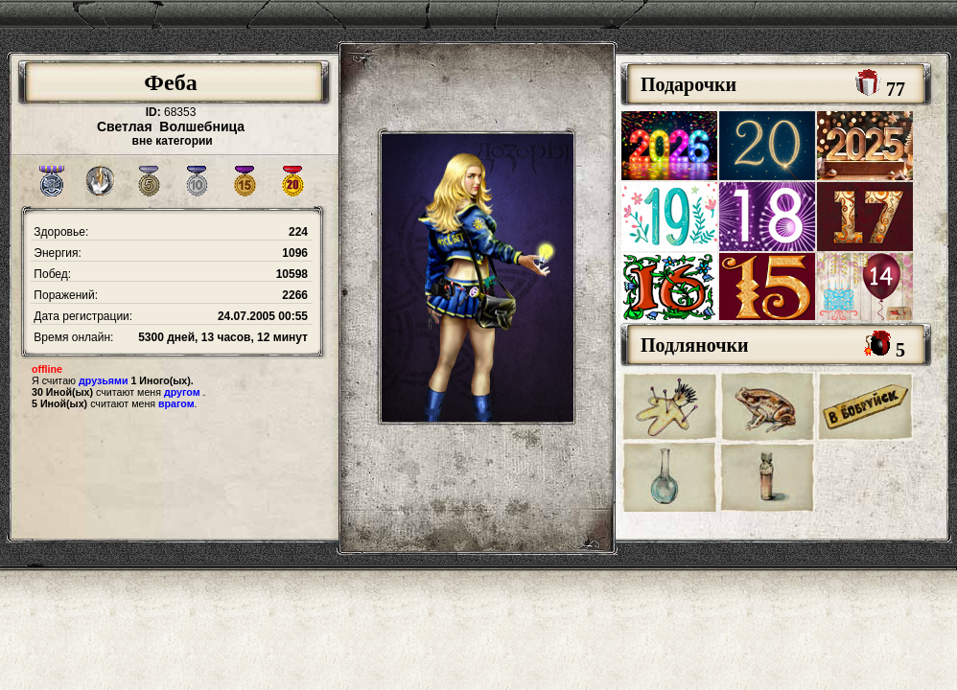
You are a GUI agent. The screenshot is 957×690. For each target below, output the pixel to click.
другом (182, 392)
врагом (176, 403)
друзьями (103, 380)
